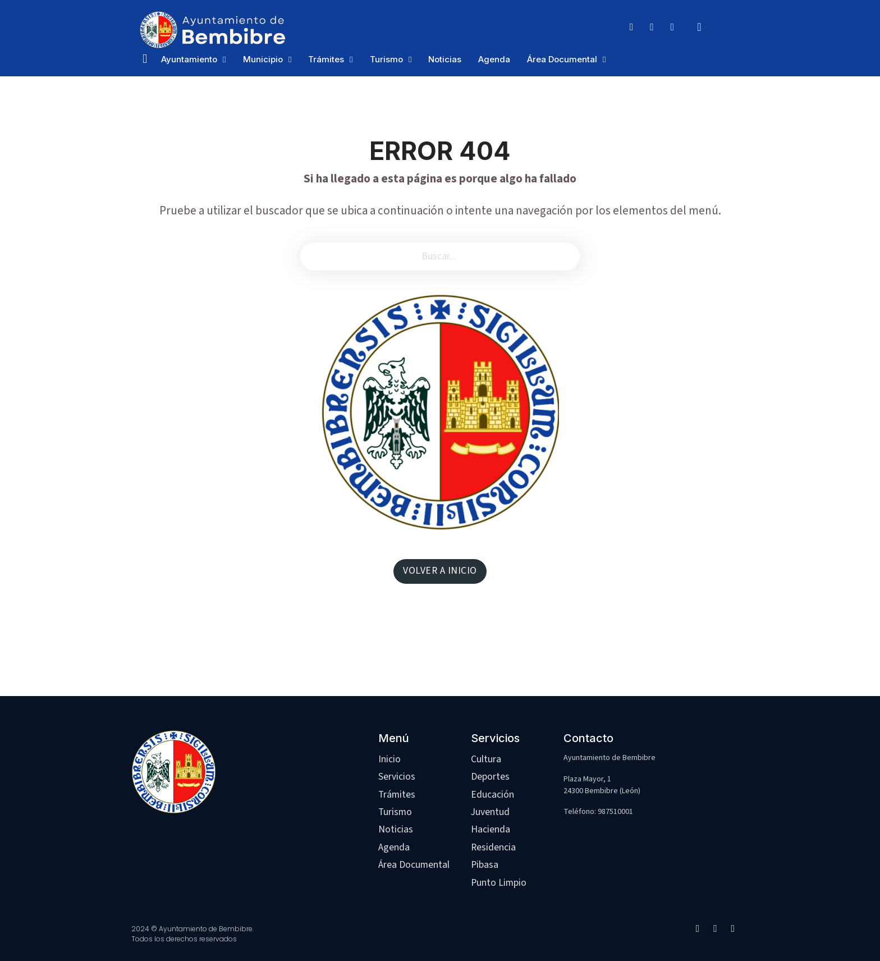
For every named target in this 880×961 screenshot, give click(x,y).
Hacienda (490, 829)
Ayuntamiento (189, 59)
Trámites (326, 59)
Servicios (396, 777)
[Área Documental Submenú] (604, 60)
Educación (492, 795)
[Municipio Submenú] (289, 60)
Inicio (389, 759)
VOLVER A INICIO (440, 571)
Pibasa (484, 865)
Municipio (263, 59)
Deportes (490, 777)
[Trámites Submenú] (351, 60)
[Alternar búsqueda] (699, 27)
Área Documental (562, 59)
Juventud (490, 812)
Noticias (444, 59)
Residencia (493, 847)
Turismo (386, 59)
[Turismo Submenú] (410, 60)
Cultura (486, 759)
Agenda (494, 59)
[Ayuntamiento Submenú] (224, 60)
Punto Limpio (498, 883)
